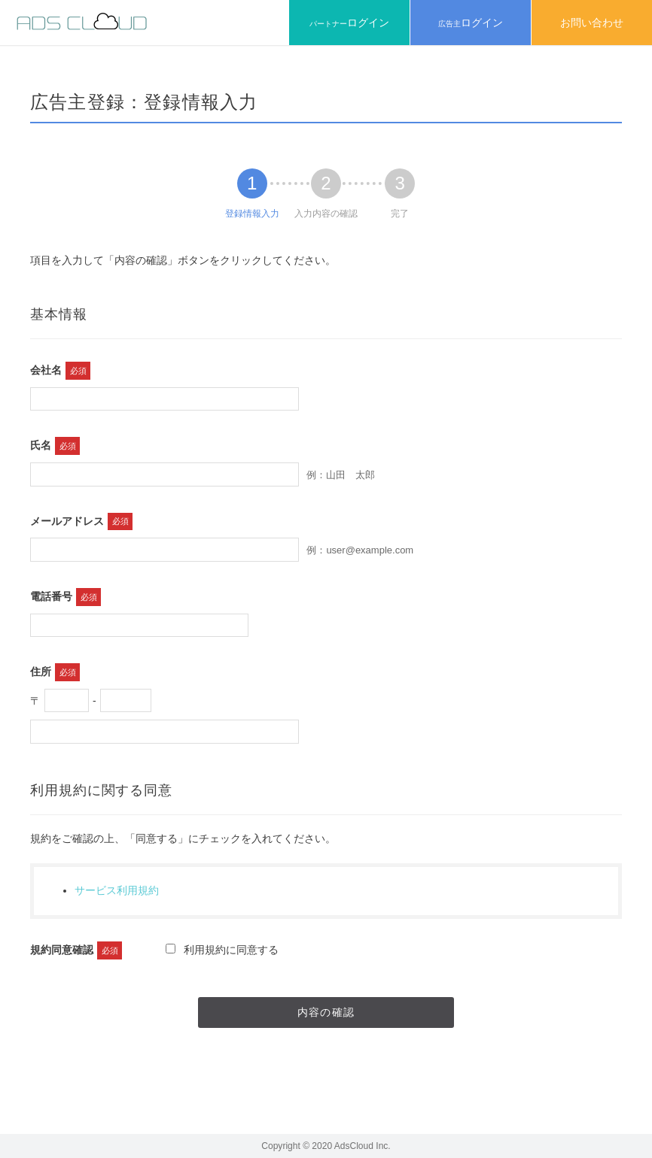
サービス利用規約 (117, 890)
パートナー (349, 23)
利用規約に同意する (222, 950)
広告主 (470, 23)
